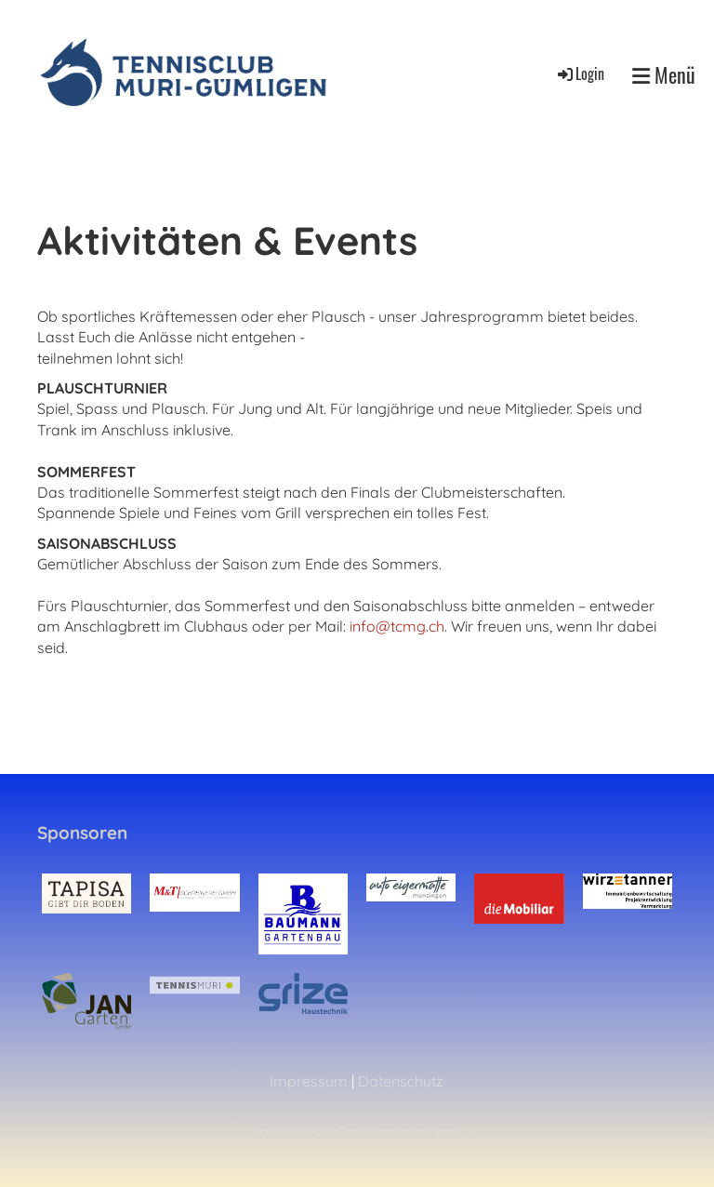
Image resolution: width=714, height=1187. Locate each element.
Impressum (309, 1081)
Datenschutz (400, 1081)
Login (579, 73)
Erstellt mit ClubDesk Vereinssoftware (356, 1131)
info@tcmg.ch (397, 626)
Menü (663, 74)
